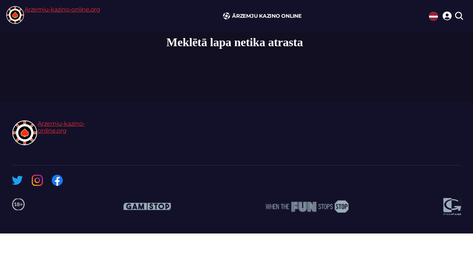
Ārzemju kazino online (267, 16)
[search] (458, 16)
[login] (446, 14)
